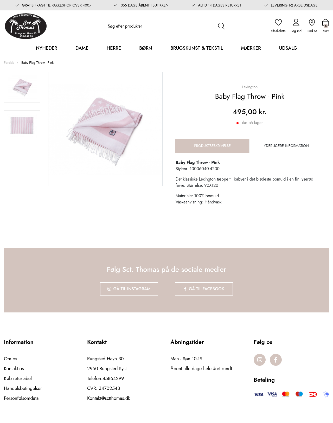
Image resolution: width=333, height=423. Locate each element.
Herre (114, 48)
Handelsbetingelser (23, 388)
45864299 (113, 378)
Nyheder (46, 48)
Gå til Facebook (204, 289)
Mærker (251, 48)
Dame (81, 48)
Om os (10, 358)
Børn (145, 48)
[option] (22, 87)
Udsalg (288, 48)
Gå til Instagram (129, 289)
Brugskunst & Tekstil (196, 48)
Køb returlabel (18, 378)
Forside (9, 62)
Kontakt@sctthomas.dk (108, 398)
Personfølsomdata (21, 398)
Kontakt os (14, 368)
